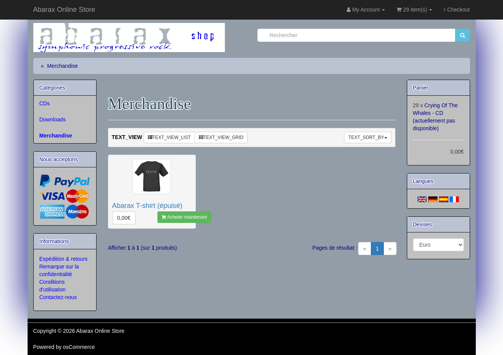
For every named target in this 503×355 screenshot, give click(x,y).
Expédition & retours (63, 259)
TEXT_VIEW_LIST (169, 137)
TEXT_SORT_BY (367, 137)
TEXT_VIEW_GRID (221, 137)
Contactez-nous (58, 297)
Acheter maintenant (184, 217)
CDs (44, 103)
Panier (420, 88)
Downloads (52, 119)
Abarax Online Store (64, 9)
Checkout (457, 10)
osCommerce (79, 347)
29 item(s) (414, 10)
